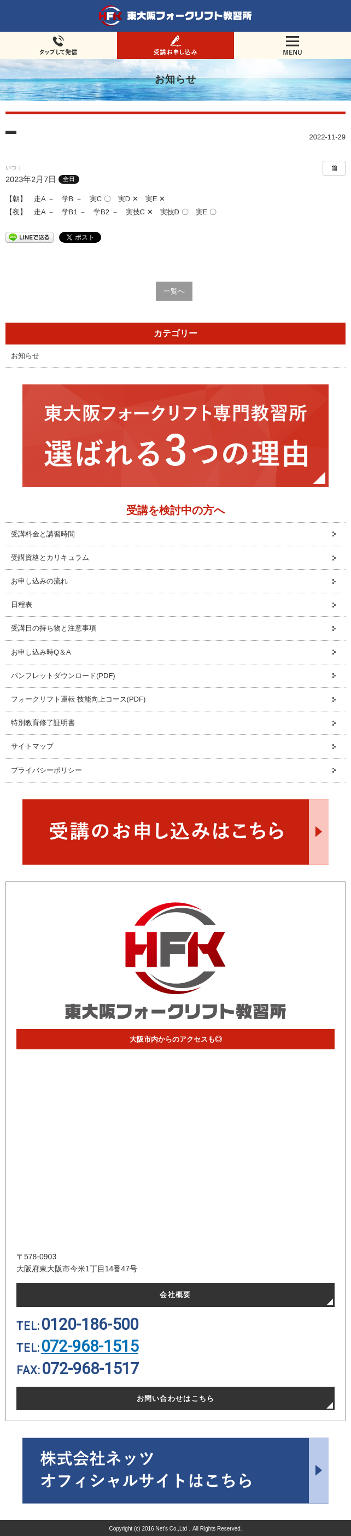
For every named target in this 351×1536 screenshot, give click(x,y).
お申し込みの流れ (39, 581)
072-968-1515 (89, 1346)
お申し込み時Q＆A (41, 652)
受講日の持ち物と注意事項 (53, 628)
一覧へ (174, 291)
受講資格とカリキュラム (50, 557)
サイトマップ (32, 746)
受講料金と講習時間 (43, 534)
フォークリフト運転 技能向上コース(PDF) (78, 699)
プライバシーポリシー (46, 770)
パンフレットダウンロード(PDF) (63, 675)
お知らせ (25, 356)
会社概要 (175, 1294)
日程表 (21, 604)
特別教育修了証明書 (43, 723)
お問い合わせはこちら (176, 1398)
